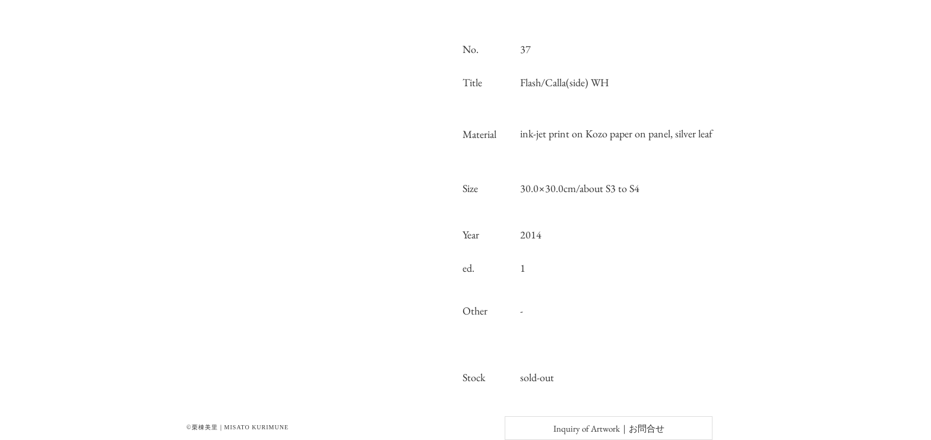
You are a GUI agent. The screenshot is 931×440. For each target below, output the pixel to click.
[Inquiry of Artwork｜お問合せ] (608, 428)
